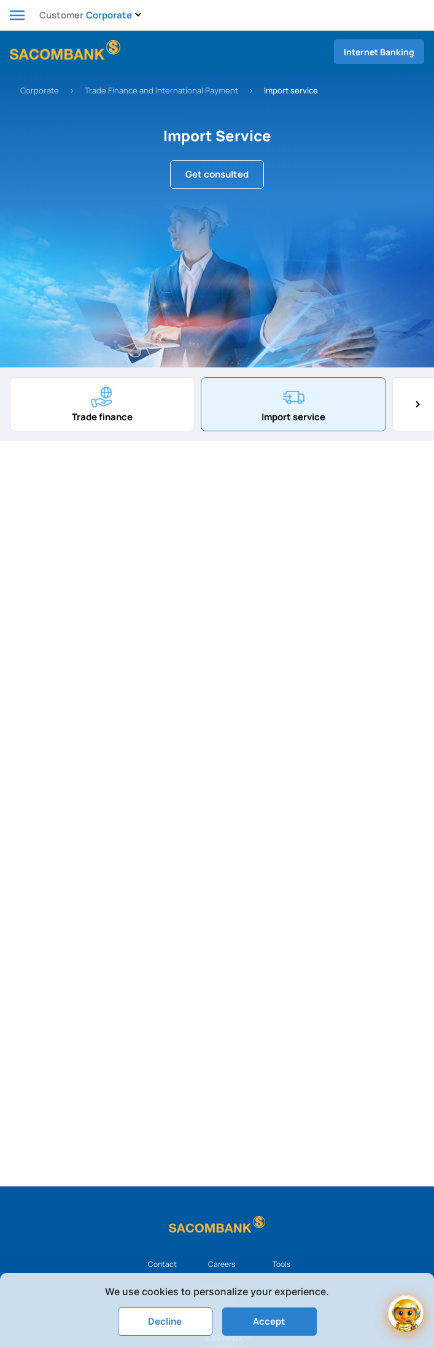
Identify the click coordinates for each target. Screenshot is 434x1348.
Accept (269, 1321)
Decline (165, 1321)
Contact (162, 1264)
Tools (281, 1264)
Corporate (39, 90)
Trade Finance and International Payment (161, 90)
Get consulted (217, 174)
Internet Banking (379, 52)
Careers (221, 1264)
